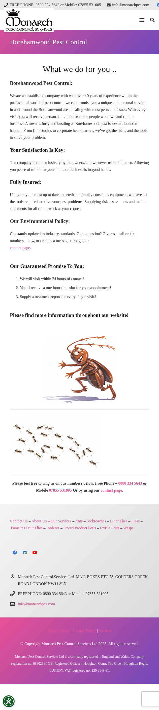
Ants (79, 521)
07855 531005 (60, 490)
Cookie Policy (84, 631)
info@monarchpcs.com (36, 604)
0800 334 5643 (130, 483)
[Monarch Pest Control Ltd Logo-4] (29, 20)
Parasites (18, 528)
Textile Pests (109, 528)
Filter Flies (118, 521)
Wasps (128, 528)
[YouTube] (35, 553)
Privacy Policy (59, 631)
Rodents (52, 528)
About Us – (41, 521)
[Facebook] (15, 553)
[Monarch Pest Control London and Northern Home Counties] (79, 369)
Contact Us (19, 521)
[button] (142, 19)
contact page (20, 248)
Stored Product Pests (80, 528)
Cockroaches (96, 521)
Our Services (61, 521)
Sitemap (105, 631)
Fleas (135, 521)
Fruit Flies (34, 528)
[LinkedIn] (25, 553)
